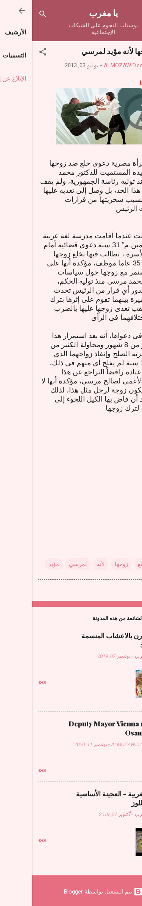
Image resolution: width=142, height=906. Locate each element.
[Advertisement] (71, 472)
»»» (10, 682)
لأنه (69, 564)
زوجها (89, 564)
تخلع (111, 564)
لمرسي (46, 564)
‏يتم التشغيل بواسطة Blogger (71, 891)
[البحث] (10, 15)
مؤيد (21, 564)
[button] (10, 53)
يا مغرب (71, 13)
